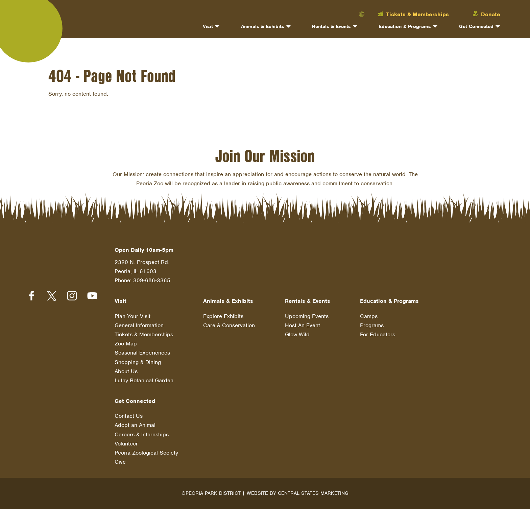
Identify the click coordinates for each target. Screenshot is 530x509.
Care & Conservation (229, 325)
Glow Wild (297, 334)
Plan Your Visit (132, 316)
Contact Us (129, 415)
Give (120, 461)
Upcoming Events (307, 316)
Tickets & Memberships (144, 334)
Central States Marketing (313, 493)
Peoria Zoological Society (146, 452)
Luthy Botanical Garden (144, 380)
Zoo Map (126, 343)
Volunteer (126, 443)
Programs (372, 325)
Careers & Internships (142, 434)
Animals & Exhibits (262, 26)
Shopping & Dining (138, 362)
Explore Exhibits (223, 316)
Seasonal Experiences (142, 352)
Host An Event (302, 325)
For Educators (377, 334)
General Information (139, 325)
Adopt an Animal (135, 425)
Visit (208, 26)
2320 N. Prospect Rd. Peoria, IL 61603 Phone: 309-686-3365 (142, 271)
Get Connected (476, 26)
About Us (126, 371)
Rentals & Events (331, 26)
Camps (369, 316)
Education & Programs (405, 26)
